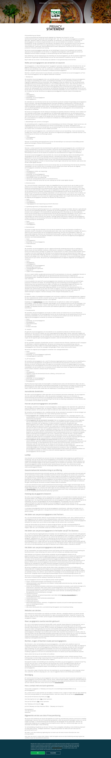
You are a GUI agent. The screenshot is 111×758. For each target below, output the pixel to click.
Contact (63, 3)
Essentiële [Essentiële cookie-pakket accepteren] (53, 753)
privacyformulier (31, 489)
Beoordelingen (53, 3)
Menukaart (43, 3)
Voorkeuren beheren (57, 747)
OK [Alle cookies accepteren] (38, 753)
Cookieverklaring (38, 302)
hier (48, 696)
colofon (70, 3)
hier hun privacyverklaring (69, 595)
